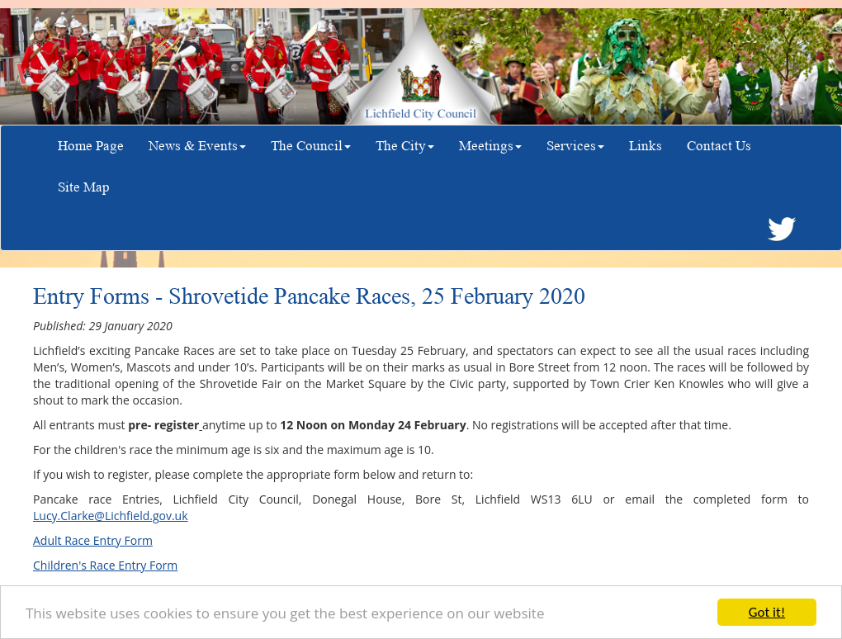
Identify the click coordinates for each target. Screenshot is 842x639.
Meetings (490, 146)
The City (405, 146)
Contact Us (719, 146)
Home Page (91, 146)
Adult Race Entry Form (93, 540)
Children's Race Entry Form (105, 565)
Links (645, 146)
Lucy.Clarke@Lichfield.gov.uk (110, 515)
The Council (311, 146)
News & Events (197, 146)
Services (575, 146)
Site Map (84, 187)
